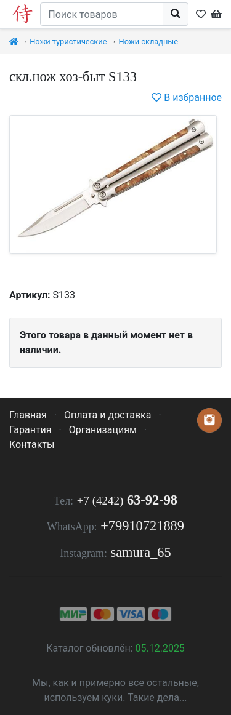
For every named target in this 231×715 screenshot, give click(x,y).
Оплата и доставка (107, 415)
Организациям (103, 430)
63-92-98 (127, 500)
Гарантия (30, 430)
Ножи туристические (68, 41)
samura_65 (140, 552)
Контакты (31, 444)
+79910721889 (142, 525)
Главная (28, 415)
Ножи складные (148, 41)
